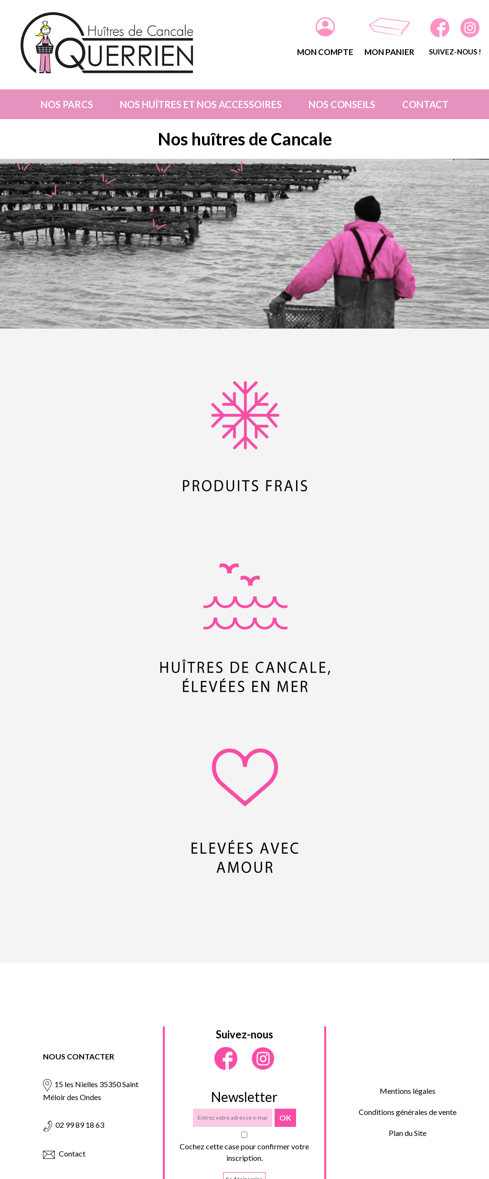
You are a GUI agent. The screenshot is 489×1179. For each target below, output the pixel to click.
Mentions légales (408, 1090)
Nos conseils (341, 104)
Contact (425, 104)
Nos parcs (67, 104)
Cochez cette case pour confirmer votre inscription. (244, 1152)
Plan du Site (407, 1132)
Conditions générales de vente (408, 1111)
